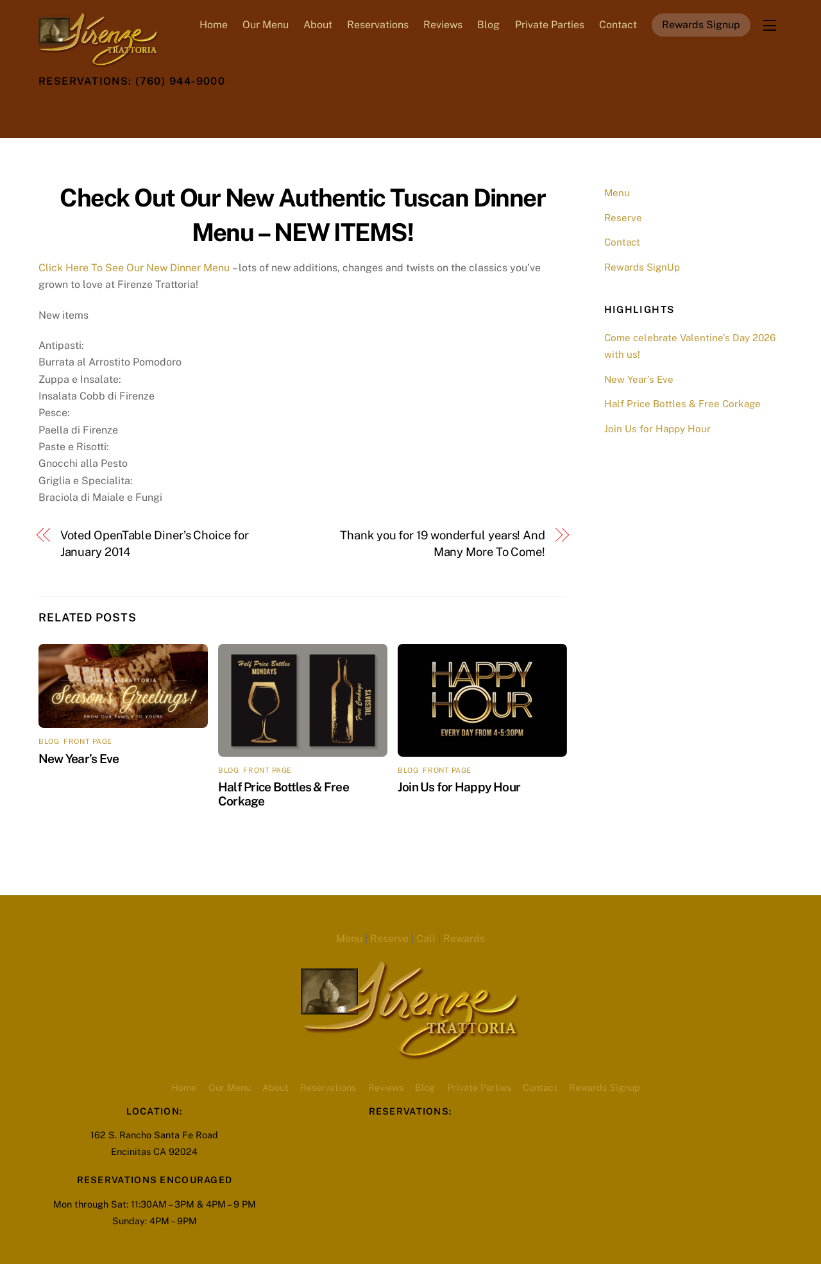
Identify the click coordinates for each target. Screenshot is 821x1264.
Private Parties (549, 25)
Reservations (378, 25)
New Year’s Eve (78, 759)
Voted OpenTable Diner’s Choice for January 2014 (154, 543)
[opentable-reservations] (177, 111)
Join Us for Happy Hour (459, 787)
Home (213, 25)
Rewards (464, 938)
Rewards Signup (701, 25)
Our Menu (265, 25)
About (317, 25)
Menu (617, 192)
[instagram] (114, 111)
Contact (618, 25)
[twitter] (51, 111)
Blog (488, 25)
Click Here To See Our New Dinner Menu (134, 268)
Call (426, 938)
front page (87, 741)
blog (48, 741)
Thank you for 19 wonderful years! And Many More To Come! (442, 543)
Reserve (623, 217)
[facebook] (83, 111)
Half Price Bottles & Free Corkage (682, 403)
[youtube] (145, 111)
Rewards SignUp (642, 267)
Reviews (442, 25)
